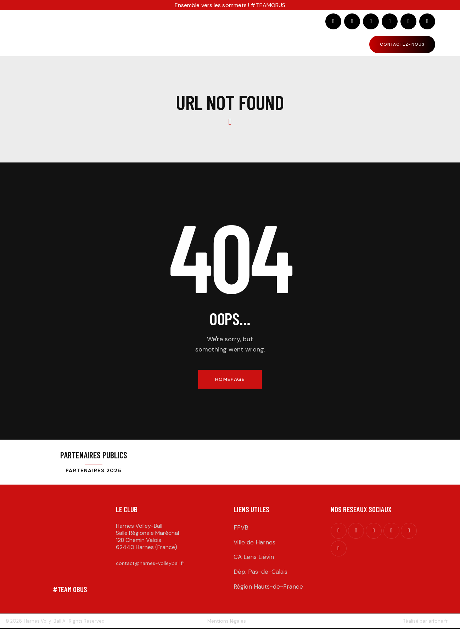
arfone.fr (438, 621)
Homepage (230, 379)
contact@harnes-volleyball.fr (150, 564)
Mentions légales (226, 621)
